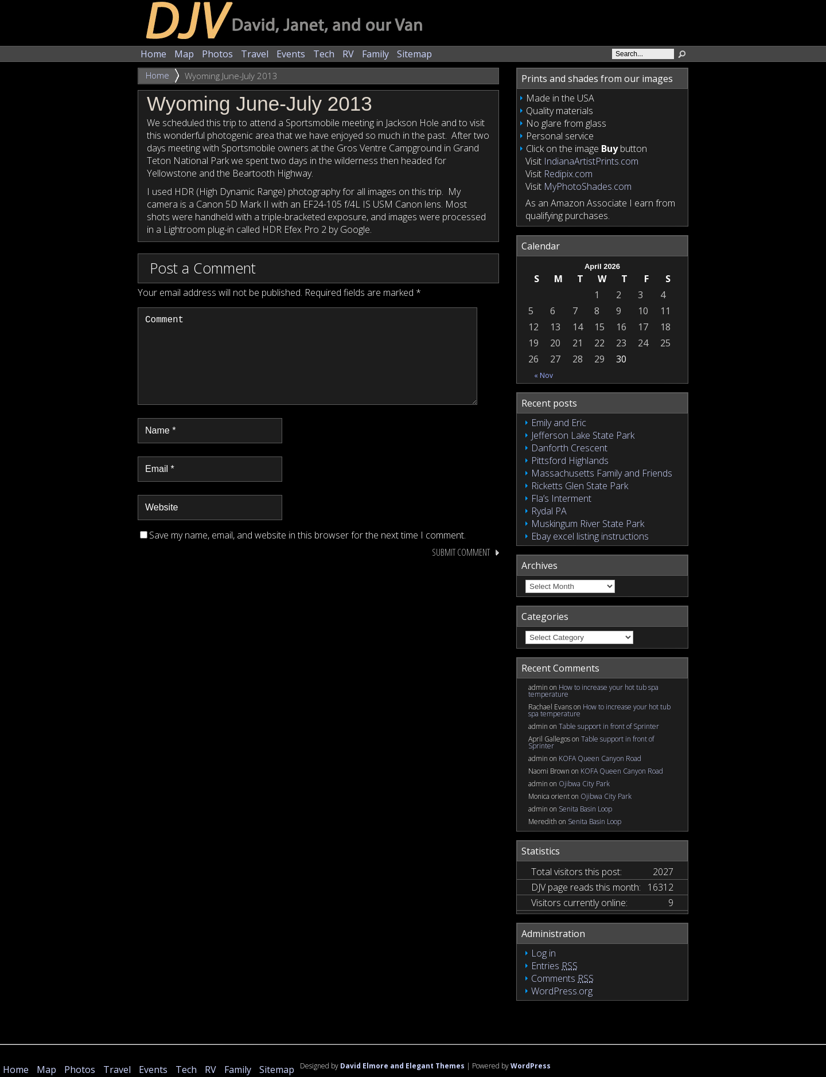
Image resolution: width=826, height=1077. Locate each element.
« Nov (543, 375)
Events (290, 54)
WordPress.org (562, 991)
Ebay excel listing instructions (590, 536)
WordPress (531, 1066)
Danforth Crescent (569, 447)
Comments (562, 978)
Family (375, 54)
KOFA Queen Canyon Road (600, 758)
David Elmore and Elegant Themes (402, 1066)
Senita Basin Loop (585, 809)
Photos (217, 54)
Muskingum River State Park (587, 523)
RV (348, 54)
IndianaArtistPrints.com (591, 161)
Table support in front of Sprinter (609, 726)
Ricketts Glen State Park (579, 485)
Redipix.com (568, 173)
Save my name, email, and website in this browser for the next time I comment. (307, 553)
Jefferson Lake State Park (582, 435)
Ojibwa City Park (584, 784)
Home (153, 54)
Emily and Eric (558, 422)
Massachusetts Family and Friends (601, 473)
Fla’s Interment (561, 498)
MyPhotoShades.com (588, 186)
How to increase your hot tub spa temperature (593, 690)
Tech (323, 54)
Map (184, 54)
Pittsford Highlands (570, 460)
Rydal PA (549, 511)
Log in (543, 953)
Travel (254, 54)
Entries (554, 965)
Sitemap (414, 54)
